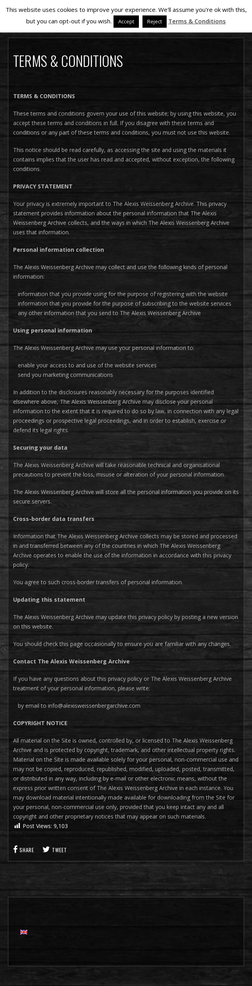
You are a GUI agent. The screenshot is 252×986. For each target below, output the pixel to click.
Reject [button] (154, 21)
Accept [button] (126, 21)
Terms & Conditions (197, 21)
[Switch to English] (23, 931)
